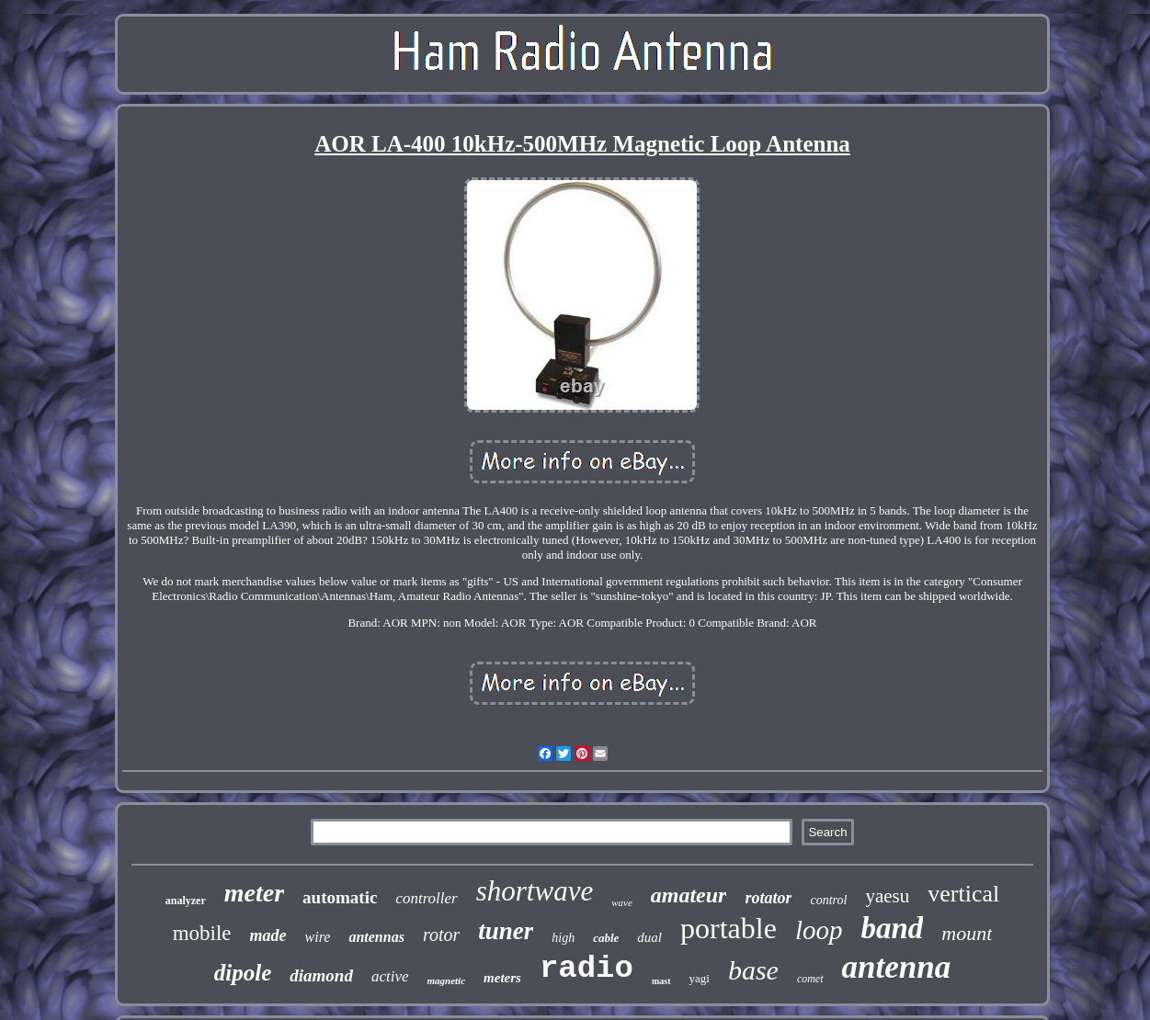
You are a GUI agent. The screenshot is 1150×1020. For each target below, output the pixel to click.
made (268, 935)
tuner (505, 931)
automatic (339, 897)
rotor (441, 934)
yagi (699, 978)
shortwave (534, 891)
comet (810, 978)
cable (606, 938)
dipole (243, 972)
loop (819, 930)
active (390, 976)
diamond (321, 975)
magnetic (446, 980)
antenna (896, 967)
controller (426, 898)
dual (649, 937)
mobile (202, 933)
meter (254, 892)
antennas (376, 937)
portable (728, 928)
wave (621, 902)
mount (966, 933)
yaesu (887, 896)
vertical (963, 893)
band (891, 928)
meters (502, 977)
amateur (689, 895)
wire (318, 937)
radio (586, 968)
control (828, 900)
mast (661, 981)
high (563, 938)
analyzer (185, 900)
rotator (768, 898)
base (753, 970)
